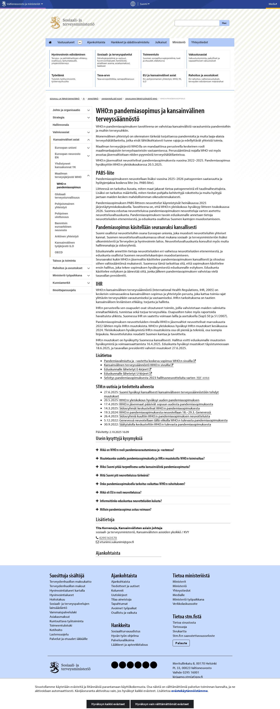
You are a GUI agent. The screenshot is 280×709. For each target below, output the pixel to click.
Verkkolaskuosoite (185, 603)
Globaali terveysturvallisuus (67, 196)
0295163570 (108, 538)
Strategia (58, 117)
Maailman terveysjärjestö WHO (141, 98)
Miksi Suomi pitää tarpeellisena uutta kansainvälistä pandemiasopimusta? (143, 466)
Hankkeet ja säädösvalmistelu (130, 42)
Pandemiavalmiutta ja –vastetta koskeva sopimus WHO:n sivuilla (150, 361)
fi (84, 98)
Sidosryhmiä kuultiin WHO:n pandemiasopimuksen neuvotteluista (164, 416)
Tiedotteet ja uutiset (125, 586)
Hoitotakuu (58, 599)
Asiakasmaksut (60, 616)
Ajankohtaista (96, 42)
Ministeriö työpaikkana (67, 275)
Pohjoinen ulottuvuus (62, 215)
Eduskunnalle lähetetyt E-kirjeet (127, 369)
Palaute (181, 643)
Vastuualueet (66, 42)
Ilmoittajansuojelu (64, 290)
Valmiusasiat (61, 132)
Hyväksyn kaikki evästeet (108, 704)
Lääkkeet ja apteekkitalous (129, 644)
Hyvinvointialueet (62, 595)
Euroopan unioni (65, 147)
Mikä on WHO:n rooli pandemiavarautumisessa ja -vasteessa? (135, 449)
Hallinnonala (61, 124)
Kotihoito (56, 630)
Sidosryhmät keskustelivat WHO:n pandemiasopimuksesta (159, 408)
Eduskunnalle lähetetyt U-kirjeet (128, 373)
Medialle (179, 595)
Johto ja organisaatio (66, 110)
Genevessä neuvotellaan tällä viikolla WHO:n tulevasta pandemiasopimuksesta (173, 420)
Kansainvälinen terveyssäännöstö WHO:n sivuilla (138, 365)
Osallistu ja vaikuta (124, 612)
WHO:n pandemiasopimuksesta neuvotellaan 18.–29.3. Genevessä (165, 412)
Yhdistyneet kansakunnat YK (65, 165)
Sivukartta (179, 631)
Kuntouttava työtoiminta (66, 621)
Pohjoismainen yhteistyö (64, 205)
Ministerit (180, 581)
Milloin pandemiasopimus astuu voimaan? (123, 509)
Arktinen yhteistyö (67, 236)
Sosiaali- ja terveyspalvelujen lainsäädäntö (69, 605)
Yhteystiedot (199, 42)
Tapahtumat (119, 603)
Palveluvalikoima (122, 640)
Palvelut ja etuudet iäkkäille (69, 639)
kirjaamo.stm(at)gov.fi (188, 677)
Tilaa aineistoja (121, 599)
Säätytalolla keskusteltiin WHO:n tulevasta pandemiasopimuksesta (165, 424)
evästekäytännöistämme (189, 691)
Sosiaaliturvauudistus (125, 631)
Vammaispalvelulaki (63, 612)
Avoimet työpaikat (124, 608)
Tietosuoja (180, 627)
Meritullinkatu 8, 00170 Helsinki (195, 663)
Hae (224, 22)
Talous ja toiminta (64, 260)
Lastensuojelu (59, 634)
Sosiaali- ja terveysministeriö (65, 98)
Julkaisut (161, 42)
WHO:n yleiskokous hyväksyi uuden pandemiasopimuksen (159, 400)
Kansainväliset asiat (111, 98)
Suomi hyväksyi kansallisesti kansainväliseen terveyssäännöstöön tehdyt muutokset (161, 394)
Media (273, 4)
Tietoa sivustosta (184, 622)
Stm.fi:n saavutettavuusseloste (194, 636)
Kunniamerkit (61, 282)
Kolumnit (117, 590)
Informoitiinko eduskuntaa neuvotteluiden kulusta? (129, 500)
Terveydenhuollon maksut (68, 586)
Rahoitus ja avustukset (67, 268)
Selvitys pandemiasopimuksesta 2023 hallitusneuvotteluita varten (156, 378)
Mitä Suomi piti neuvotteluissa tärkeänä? (122, 475)
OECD (59, 252)
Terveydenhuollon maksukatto (71, 581)
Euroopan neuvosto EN (67, 155)
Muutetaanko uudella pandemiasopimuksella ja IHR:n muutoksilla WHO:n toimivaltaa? (150, 458)
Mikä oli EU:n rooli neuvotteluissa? (118, 492)
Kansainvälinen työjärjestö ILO (65, 244)
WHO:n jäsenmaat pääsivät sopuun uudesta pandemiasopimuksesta (166, 404)
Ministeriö (179, 42)
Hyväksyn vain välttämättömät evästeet (162, 704)
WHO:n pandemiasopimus (69, 185)
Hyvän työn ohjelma (125, 636)
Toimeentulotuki (61, 625)
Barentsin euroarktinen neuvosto (63, 227)
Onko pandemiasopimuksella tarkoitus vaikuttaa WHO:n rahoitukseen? (140, 483)
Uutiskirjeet (119, 595)
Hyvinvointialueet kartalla (68, 590)
